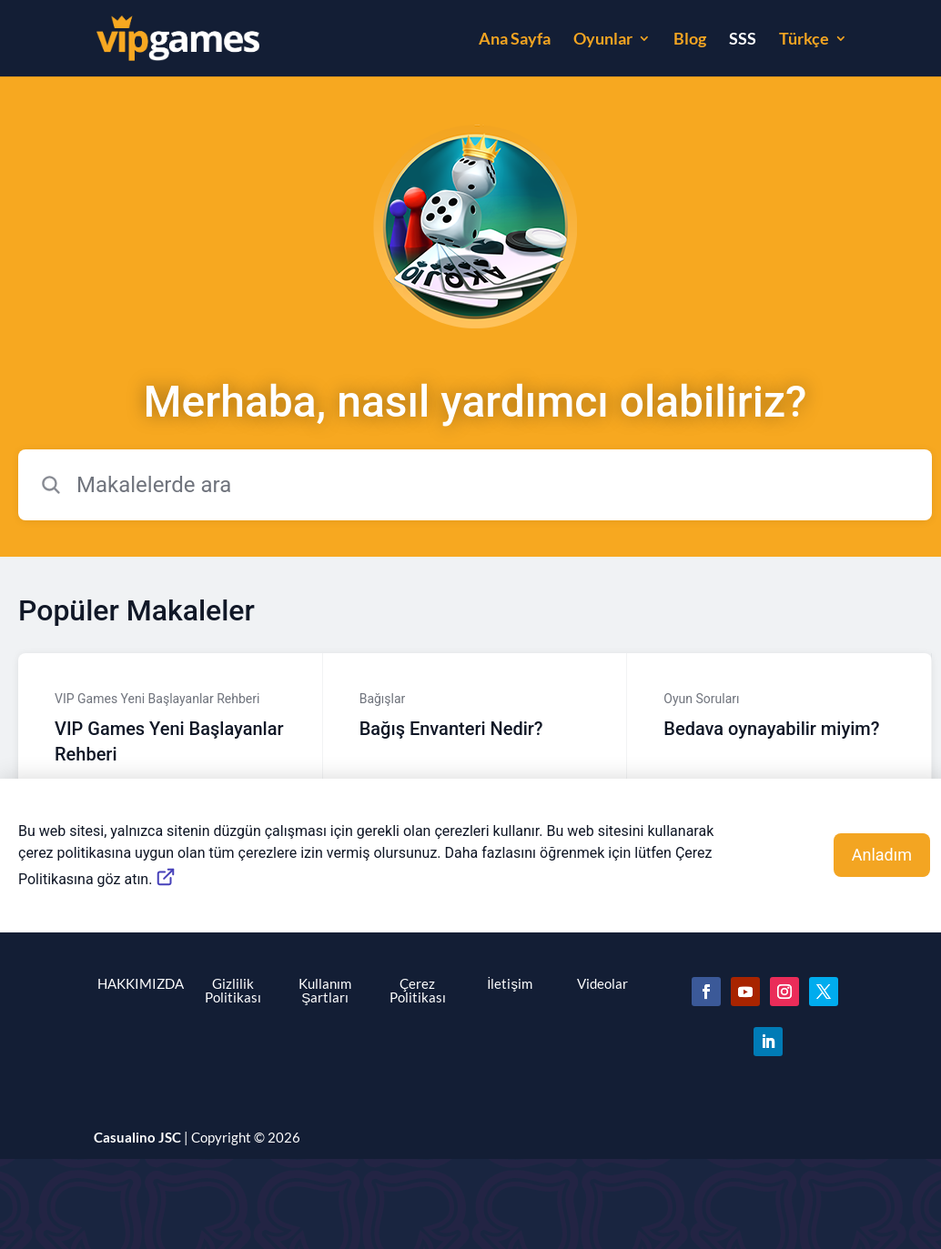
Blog (689, 40)
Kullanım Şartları (324, 990)
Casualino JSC (137, 1137)
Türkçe (804, 40)
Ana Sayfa (515, 40)
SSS (742, 40)
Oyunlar (602, 40)
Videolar (602, 983)
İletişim (509, 983)
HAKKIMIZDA (140, 983)
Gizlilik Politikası (233, 990)
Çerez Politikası (418, 990)
